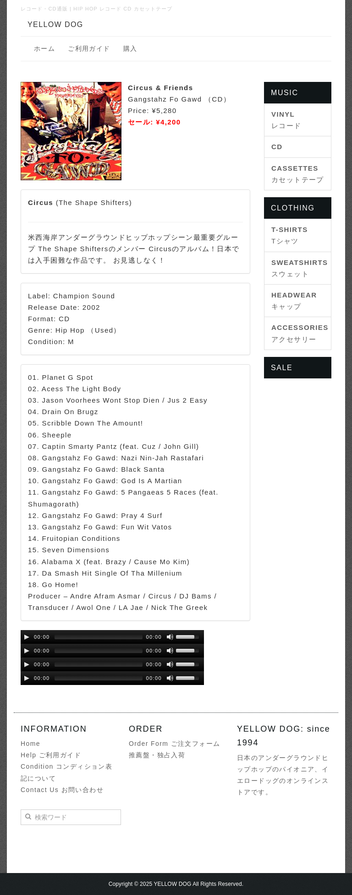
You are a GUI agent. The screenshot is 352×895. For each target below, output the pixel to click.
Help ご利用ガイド (51, 755)
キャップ (294, 300)
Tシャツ (289, 235)
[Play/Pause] (26, 637)
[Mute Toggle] (170, 637)
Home (30, 743)
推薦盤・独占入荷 (157, 755)
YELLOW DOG (55, 24)
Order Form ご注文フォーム (174, 743)
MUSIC (284, 93)
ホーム (44, 48)
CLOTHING (292, 208)
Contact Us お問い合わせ (62, 789)
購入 (130, 48)
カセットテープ (297, 173)
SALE (281, 368)
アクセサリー (297, 333)
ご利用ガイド (89, 48)
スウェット (297, 268)
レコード (286, 119)
